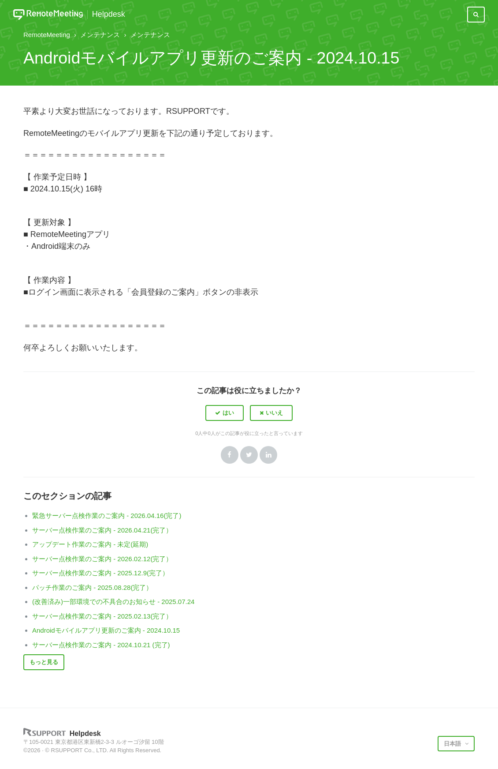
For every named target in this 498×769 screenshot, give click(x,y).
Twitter (249, 455)
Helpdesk (108, 14)
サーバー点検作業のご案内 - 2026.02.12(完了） (102, 559)
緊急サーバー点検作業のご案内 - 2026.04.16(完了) (106, 515)
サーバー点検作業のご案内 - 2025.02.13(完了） (102, 616)
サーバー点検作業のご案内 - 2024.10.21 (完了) (101, 645)
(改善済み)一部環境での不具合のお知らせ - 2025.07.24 (113, 601)
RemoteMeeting (46, 34)
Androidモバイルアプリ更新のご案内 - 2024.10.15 (106, 630)
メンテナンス (100, 34)
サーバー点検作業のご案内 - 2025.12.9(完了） (100, 573)
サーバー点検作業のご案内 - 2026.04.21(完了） (102, 530)
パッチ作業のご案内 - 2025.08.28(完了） (92, 587)
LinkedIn (268, 455)
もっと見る (44, 662)
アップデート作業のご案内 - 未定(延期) (90, 544)
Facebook (229, 455)
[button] (224, 413)
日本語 (453, 743)
